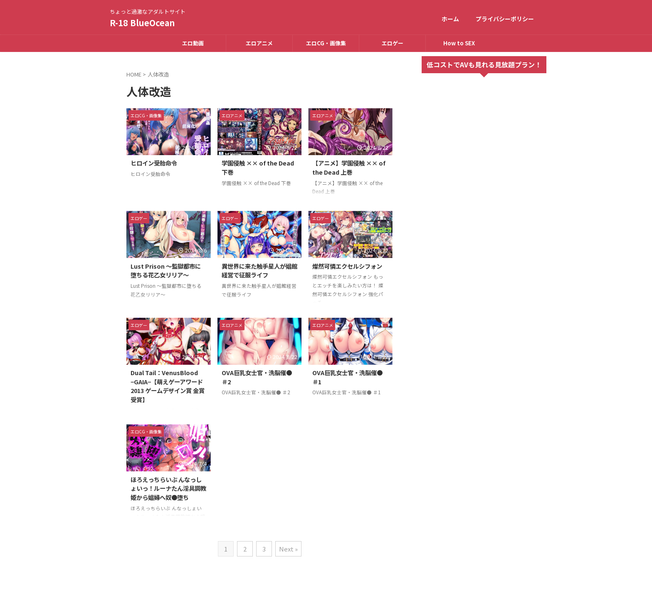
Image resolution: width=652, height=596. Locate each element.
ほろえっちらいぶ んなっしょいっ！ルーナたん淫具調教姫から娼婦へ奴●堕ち (168, 488)
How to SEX (459, 43)
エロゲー (392, 43)
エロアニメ (259, 43)
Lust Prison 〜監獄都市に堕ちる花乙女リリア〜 (166, 270)
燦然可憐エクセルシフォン (347, 266)
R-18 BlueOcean (142, 23)
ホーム (450, 19)
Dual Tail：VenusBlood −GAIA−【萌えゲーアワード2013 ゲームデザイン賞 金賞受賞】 (168, 386)
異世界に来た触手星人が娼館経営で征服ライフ (259, 270)
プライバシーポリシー (505, 19)
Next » (288, 548)
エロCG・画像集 (326, 43)
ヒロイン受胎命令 (154, 162)
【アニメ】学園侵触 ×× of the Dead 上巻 (348, 167)
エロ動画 (193, 43)
